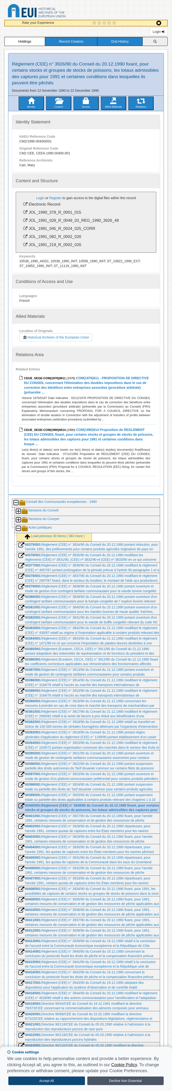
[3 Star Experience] (104, 23)
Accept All (46, 1081)
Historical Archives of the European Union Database (50, 11)
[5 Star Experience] (114, 23)
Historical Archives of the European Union (55, 337)
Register (55, 198)
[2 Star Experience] (99, 23)
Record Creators (71, 41)
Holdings (24, 41)
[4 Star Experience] (109, 23)
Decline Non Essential (125, 1081)
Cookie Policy (124, 1064)
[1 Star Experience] (94, 23)
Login (159, 32)
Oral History (120, 41)
